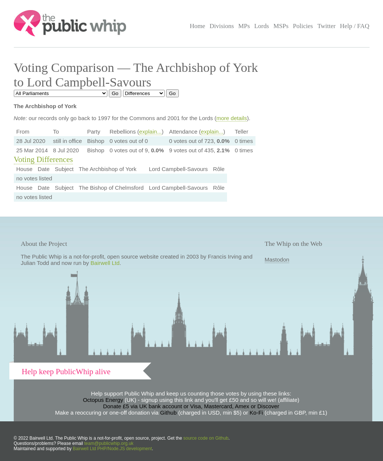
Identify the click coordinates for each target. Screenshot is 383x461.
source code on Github (206, 438)
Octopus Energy (103, 400)
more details (231, 118)
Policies (303, 26)
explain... (150, 131)
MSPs (281, 26)
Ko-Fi (256, 412)
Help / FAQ (355, 26)
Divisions (221, 26)
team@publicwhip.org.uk (109, 443)
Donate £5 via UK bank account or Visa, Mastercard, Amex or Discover (191, 406)
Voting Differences (43, 159)
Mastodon (277, 259)
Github (168, 412)
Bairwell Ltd (105, 263)
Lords (261, 26)
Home (197, 26)
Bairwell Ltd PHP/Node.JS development (112, 448)
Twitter (326, 26)
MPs (244, 26)
